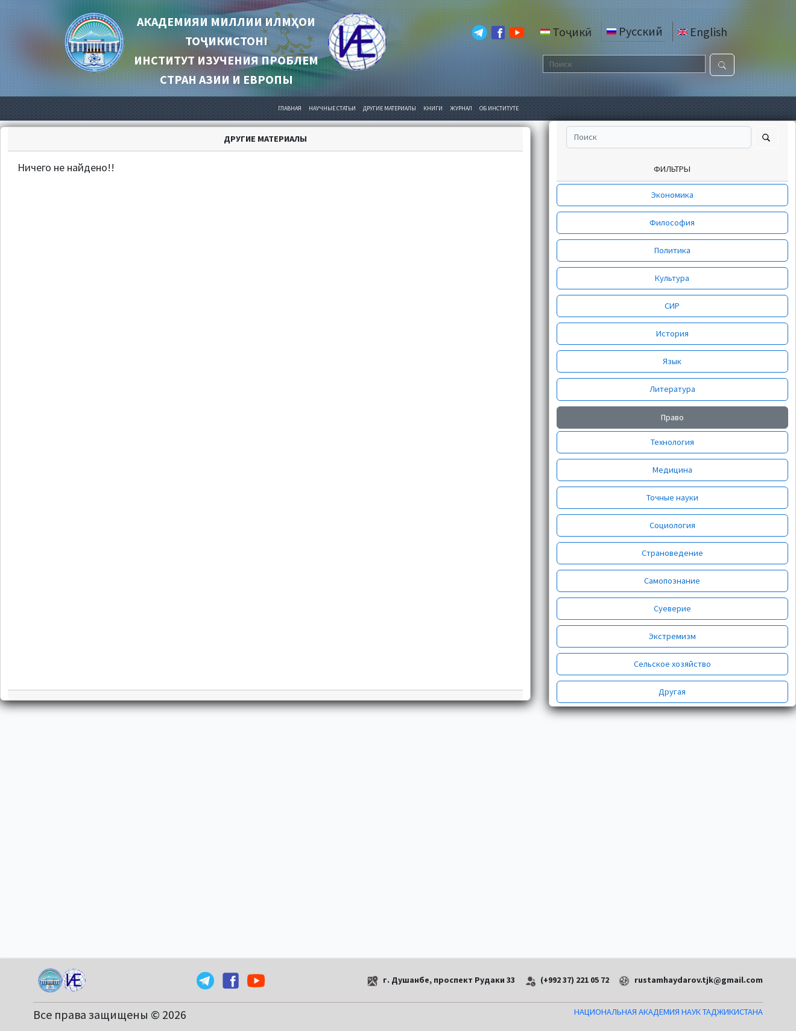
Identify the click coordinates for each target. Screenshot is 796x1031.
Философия (672, 222)
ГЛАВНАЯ (290, 108)
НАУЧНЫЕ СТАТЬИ (332, 108)
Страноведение (672, 552)
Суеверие (672, 608)
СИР (672, 305)
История (672, 333)
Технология (672, 442)
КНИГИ (433, 108)
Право (672, 417)
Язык (672, 361)
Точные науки (672, 497)
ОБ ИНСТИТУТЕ (499, 108)
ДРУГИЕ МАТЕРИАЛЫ (389, 108)
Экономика (672, 194)
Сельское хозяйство (672, 663)
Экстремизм (672, 636)
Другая (672, 691)
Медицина (672, 469)
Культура (672, 278)
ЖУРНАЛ (461, 108)
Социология (672, 525)
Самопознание (672, 580)
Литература (672, 388)
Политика (672, 250)
